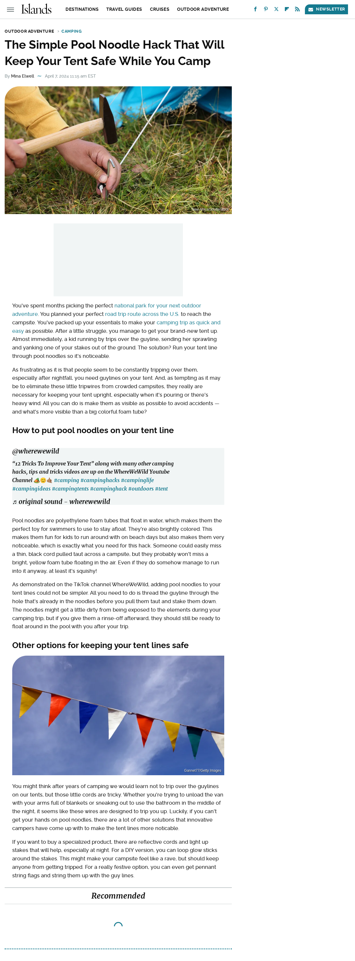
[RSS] (297, 10)
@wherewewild (35, 451)
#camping (66, 480)
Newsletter (326, 9)
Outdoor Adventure (203, 9)
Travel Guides (124, 9)
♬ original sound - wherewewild (61, 502)
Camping (71, 31)
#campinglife (137, 480)
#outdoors (141, 488)
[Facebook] (255, 10)
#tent (161, 488)
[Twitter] (276, 10)
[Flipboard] (287, 10)
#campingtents (70, 488)
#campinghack (108, 488)
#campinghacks (100, 480)
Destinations (82, 9)
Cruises (159, 9)
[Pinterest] (266, 10)
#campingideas (31, 488)
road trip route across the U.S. (142, 314)
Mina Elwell (22, 76)
